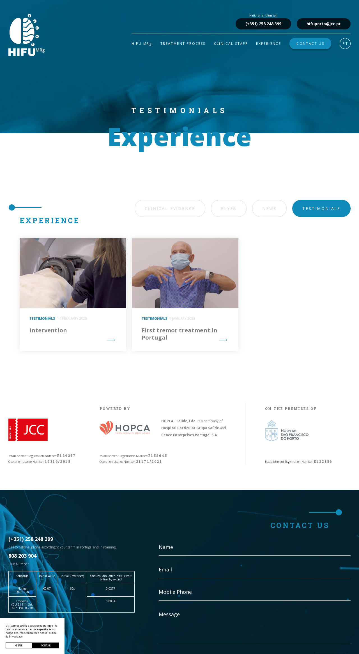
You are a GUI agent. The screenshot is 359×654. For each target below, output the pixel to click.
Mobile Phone (175, 591)
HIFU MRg (142, 43)
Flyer (228, 208)
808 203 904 (22, 555)
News (269, 208)
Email (165, 569)
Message (169, 614)
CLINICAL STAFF (231, 43)
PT (345, 43)
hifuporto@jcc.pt (324, 23)
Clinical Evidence (170, 208)
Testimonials (321, 208)
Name (166, 547)
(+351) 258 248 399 (263, 23)
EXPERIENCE (268, 43)
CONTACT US (310, 43)
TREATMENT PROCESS (183, 43)
